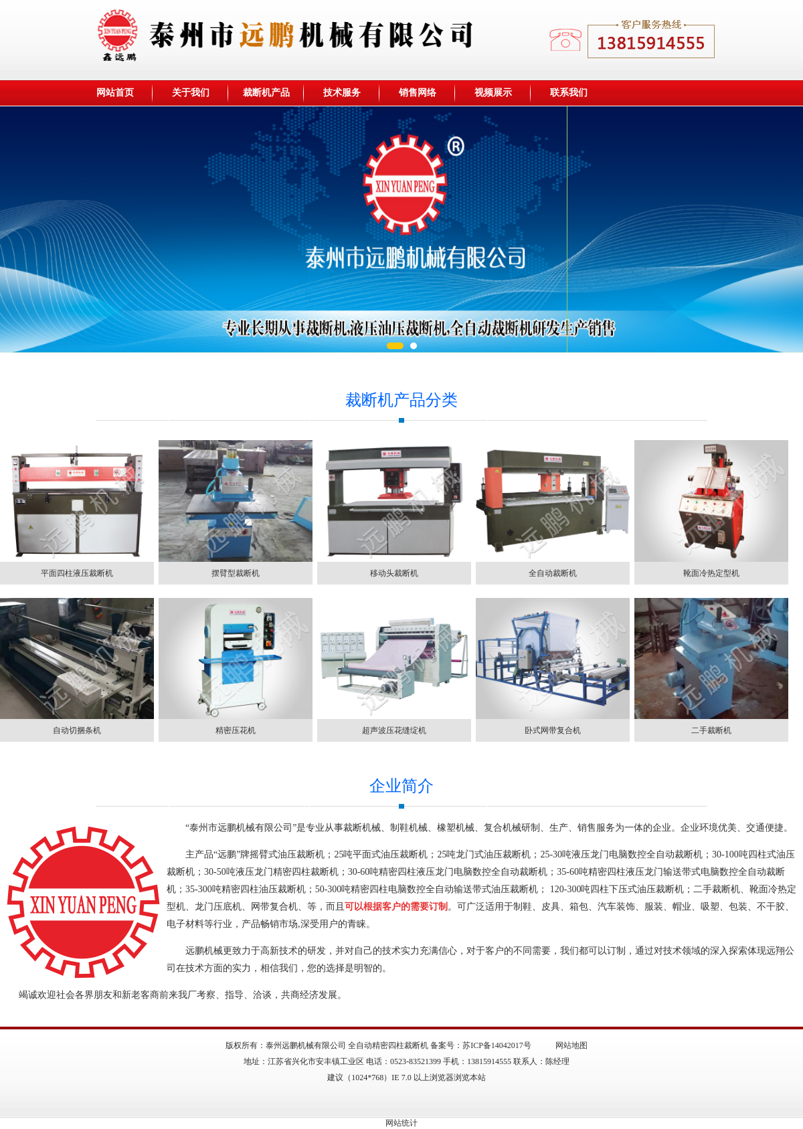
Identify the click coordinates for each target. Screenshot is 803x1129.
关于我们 (190, 93)
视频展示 (493, 93)
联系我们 (569, 93)
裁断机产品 (266, 93)
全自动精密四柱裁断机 (388, 1045)
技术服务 (342, 93)
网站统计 (401, 1123)
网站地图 (571, 1045)
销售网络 (417, 93)
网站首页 (115, 93)
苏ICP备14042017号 (496, 1045)
